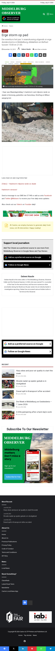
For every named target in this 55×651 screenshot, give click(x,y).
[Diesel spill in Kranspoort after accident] (8, 394)
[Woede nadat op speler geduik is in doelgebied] (8, 384)
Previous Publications (9, 541)
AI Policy (5, 556)
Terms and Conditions (9, 552)
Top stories (27, 635)
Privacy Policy (6, 545)
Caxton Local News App (10, 591)
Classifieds (5, 580)
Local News (6, 568)
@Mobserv (15, 199)
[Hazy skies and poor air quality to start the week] (8, 373)
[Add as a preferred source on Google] (11, 18)
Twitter (7, 199)
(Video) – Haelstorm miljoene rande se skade (19, 184)
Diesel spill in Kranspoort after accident (33, 391)
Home (5, 26)
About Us (5, 538)
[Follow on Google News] (27, 265)
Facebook (48, 196)
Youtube (28, 204)
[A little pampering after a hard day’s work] (8, 415)
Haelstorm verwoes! (9, 190)
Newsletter (5, 588)
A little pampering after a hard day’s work (34, 412)
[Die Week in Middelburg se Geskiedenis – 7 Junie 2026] (8, 404)
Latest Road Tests (8, 584)
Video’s (19, 204)
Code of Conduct (8, 549)
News (11, 26)
